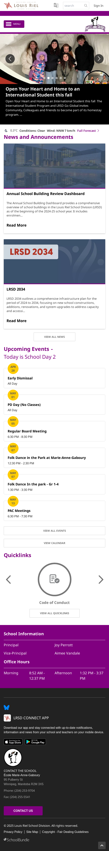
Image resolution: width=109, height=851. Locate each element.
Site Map (32, 831)
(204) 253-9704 (24, 790)
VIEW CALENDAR (54, 543)
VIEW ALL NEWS (54, 337)
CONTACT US (23, 810)
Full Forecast (88, 130)
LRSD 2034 (16, 289)
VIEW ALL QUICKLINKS (54, 613)
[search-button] (86, 5)
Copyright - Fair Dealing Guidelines (65, 831)
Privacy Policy (13, 831)
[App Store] (13, 742)
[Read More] (17, 225)
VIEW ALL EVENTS (54, 530)
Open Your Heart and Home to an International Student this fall (43, 92)
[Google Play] (35, 742)
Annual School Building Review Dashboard (46, 193)
